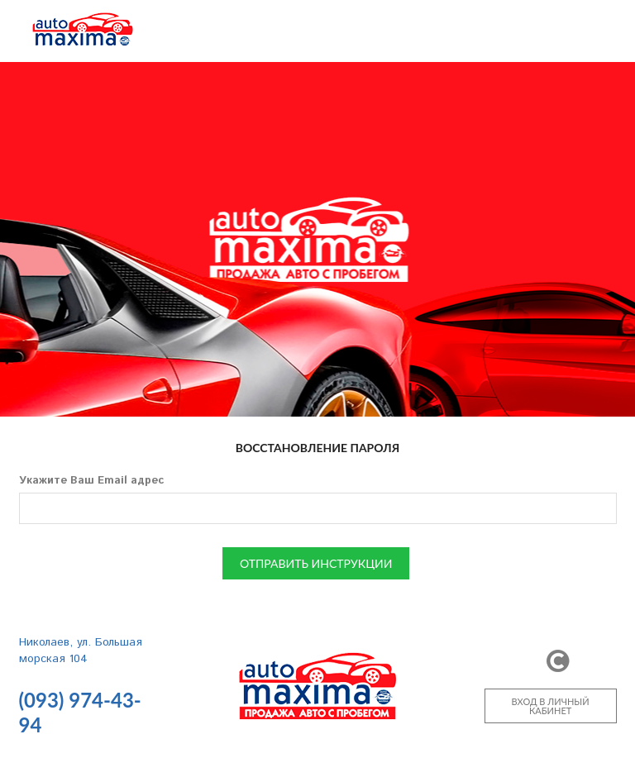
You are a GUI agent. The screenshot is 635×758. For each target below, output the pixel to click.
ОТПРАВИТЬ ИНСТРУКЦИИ (316, 563)
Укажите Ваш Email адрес (91, 481)
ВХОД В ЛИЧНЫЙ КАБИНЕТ (551, 706)
